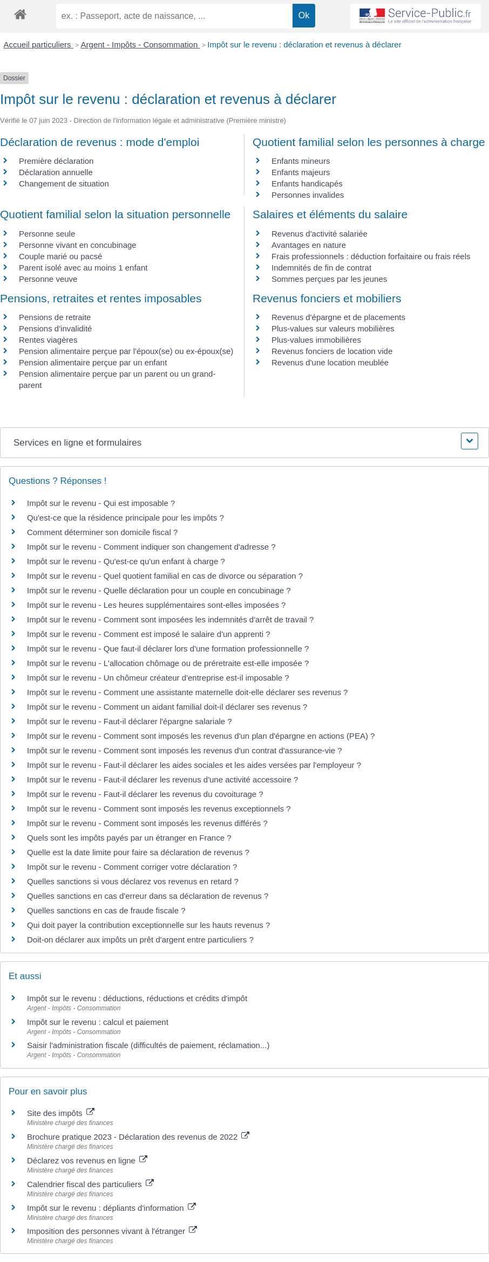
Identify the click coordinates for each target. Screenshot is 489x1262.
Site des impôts (60, 1113)
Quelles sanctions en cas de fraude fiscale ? (106, 910)
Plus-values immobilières (316, 339)
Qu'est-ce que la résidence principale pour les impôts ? (125, 517)
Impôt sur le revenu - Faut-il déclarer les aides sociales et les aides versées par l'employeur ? (194, 764)
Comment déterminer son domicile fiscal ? (102, 532)
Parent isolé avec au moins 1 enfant (83, 267)
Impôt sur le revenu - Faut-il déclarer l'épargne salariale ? (129, 721)
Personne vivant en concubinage (78, 244)
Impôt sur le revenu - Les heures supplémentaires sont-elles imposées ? (156, 604)
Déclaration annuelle (56, 172)
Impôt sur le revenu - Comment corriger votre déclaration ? (132, 866)
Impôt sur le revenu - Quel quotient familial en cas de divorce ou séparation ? (165, 575)
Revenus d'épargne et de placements (338, 317)
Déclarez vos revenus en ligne (87, 1160)
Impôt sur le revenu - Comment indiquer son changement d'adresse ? (151, 546)
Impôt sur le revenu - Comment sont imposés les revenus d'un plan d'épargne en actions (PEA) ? (201, 735)
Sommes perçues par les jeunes (329, 278)
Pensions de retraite (55, 317)
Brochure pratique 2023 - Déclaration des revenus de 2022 (138, 1136)
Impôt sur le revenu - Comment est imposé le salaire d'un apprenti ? (148, 634)
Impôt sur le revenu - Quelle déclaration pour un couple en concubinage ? (159, 590)
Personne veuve (48, 278)
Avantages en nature (308, 244)
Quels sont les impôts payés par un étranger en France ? (129, 837)
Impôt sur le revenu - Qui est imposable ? (101, 503)
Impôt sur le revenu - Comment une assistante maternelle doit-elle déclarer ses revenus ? (187, 692)
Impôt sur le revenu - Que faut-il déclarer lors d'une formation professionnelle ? (168, 648)
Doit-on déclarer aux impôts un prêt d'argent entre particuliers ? (140, 939)
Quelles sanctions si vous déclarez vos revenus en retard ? (133, 881)
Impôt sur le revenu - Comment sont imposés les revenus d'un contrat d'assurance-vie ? (184, 750)
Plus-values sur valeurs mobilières (333, 328)
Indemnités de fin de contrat (321, 267)
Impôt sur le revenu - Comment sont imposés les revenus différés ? (147, 823)
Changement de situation (64, 183)
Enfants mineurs (300, 160)
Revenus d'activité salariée (319, 233)
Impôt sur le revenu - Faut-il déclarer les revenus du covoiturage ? (145, 794)
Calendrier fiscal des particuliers (90, 1184)
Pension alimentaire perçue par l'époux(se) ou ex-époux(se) (126, 351)
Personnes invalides (307, 194)
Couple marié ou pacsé (60, 256)
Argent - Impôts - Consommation (140, 44)
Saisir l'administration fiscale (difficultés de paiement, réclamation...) (148, 1045)
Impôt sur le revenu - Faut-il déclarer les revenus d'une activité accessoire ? (162, 779)
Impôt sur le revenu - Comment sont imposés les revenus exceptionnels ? (159, 808)
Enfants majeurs (300, 172)
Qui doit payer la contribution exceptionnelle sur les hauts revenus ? (149, 925)
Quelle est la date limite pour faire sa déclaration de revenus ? (138, 852)
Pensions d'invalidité (55, 328)
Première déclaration (56, 160)
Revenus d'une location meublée (330, 362)
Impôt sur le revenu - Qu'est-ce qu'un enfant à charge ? (126, 561)
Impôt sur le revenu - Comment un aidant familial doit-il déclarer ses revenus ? (167, 706)
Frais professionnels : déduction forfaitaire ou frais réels (371, 256)
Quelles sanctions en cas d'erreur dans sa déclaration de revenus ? (147, 895)
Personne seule (47, 233)
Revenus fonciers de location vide (331, 351)
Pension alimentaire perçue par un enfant (93, 362)
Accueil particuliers (38, 44)
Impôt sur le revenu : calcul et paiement (97, 1022)
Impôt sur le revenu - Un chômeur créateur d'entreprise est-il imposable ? (158, 677)
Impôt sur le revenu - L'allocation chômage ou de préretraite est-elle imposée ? (168, 663)
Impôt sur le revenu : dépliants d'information (111, 1207)
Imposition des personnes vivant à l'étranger (112, 1231)
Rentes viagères (48, 339)
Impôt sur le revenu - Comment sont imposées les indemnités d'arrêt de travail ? (170, 619)
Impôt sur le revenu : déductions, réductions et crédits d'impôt (137, 998)
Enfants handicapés (307, 183)
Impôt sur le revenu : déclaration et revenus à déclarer (304, 44)
